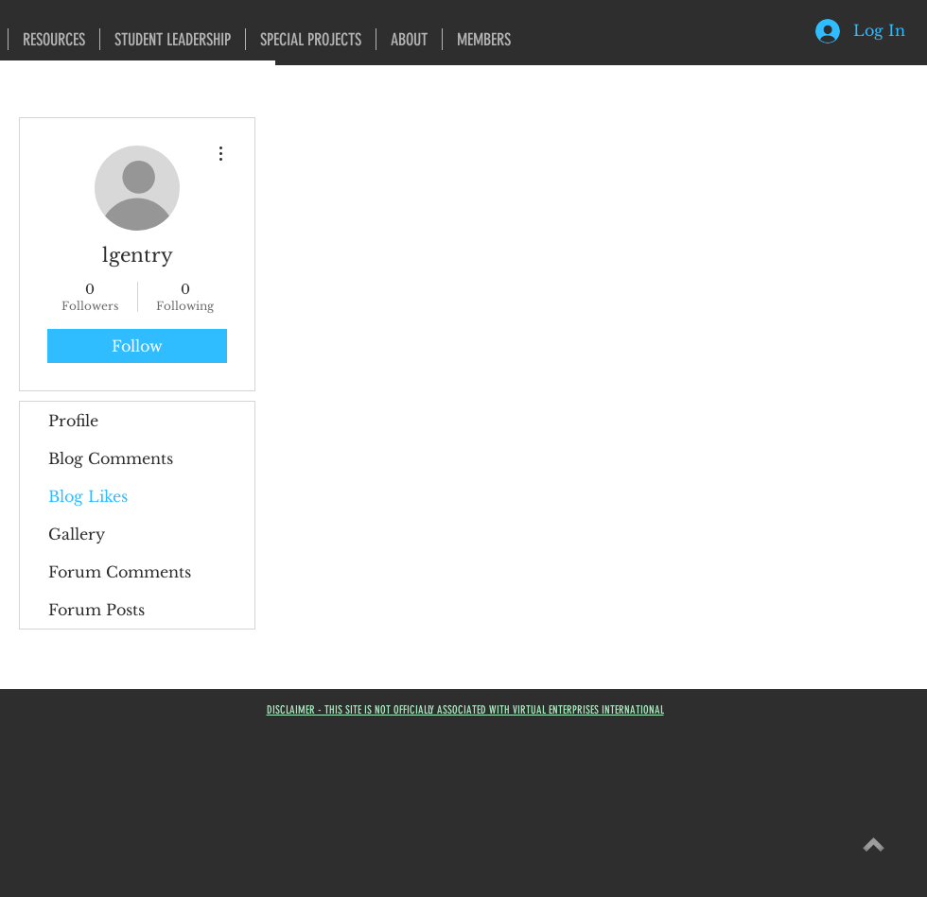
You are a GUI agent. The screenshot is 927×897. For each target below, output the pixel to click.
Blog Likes (88, 496)
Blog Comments (110, 458)
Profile (73, 420)
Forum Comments (119, 571)
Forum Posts (96, 609)
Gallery (76, 534)
